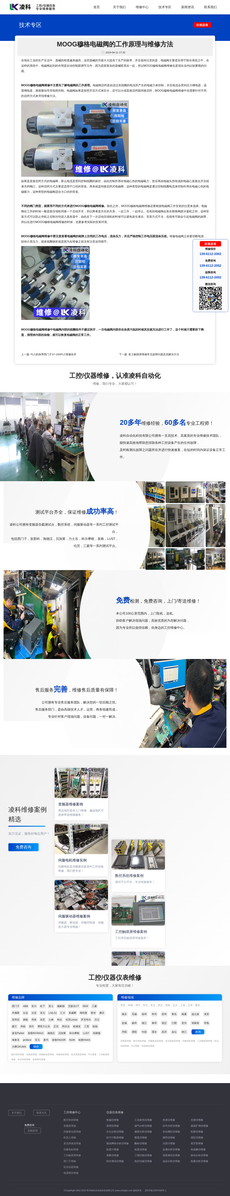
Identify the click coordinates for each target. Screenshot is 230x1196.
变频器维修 (70, 1125)
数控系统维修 (71, 1119)
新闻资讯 (187, 7)
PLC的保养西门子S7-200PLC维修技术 (53, 354)
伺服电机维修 (71, 1149)
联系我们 (210, 7)
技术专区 (164, 7)
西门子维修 (70, 1161)
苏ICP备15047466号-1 (155, 1190)
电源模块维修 (71, 1172)
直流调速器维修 (72, 1143)
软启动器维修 (71, 1167)
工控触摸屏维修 (72, 1155)
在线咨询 (33, 1130)
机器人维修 (70, 1137)
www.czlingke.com (123, 1190)
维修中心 (142, 7)
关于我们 (119, 7)
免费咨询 (23, 847)
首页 (96, 7)
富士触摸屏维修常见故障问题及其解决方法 (153, 354)
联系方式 (41, 1112)
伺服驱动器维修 (72, 1131)
